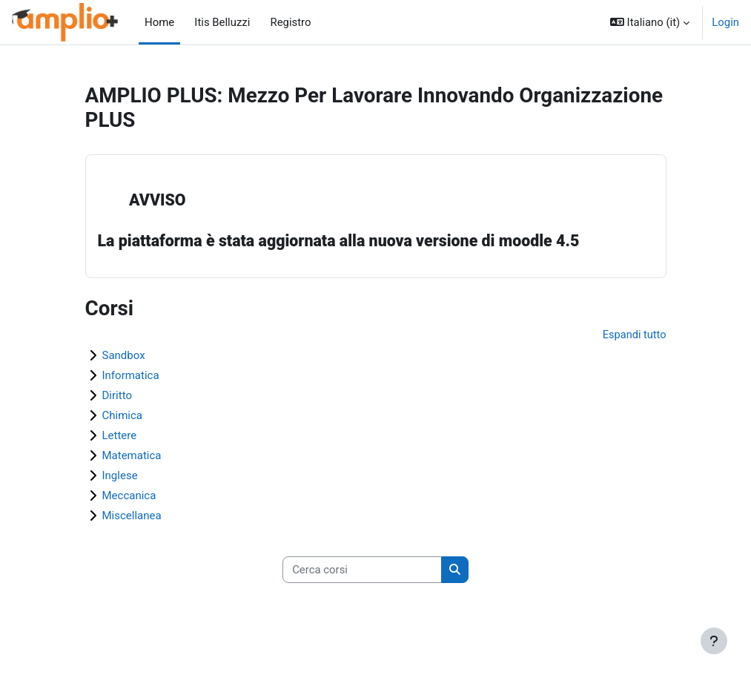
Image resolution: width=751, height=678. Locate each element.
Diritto (117, 396)
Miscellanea (132, 516)
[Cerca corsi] (362, 571)
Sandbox (123, 356)
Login (725, 22)
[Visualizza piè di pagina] (714, 641)
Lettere (119, 436)
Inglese (120, 476)
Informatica (130, 376)
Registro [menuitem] (286, 22)
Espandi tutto (633, 336)
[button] (650, 22)
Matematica (132, 456)
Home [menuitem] (159, 22)
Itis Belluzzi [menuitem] (218, 22)
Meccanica (129, 496)
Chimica (122, 416)
